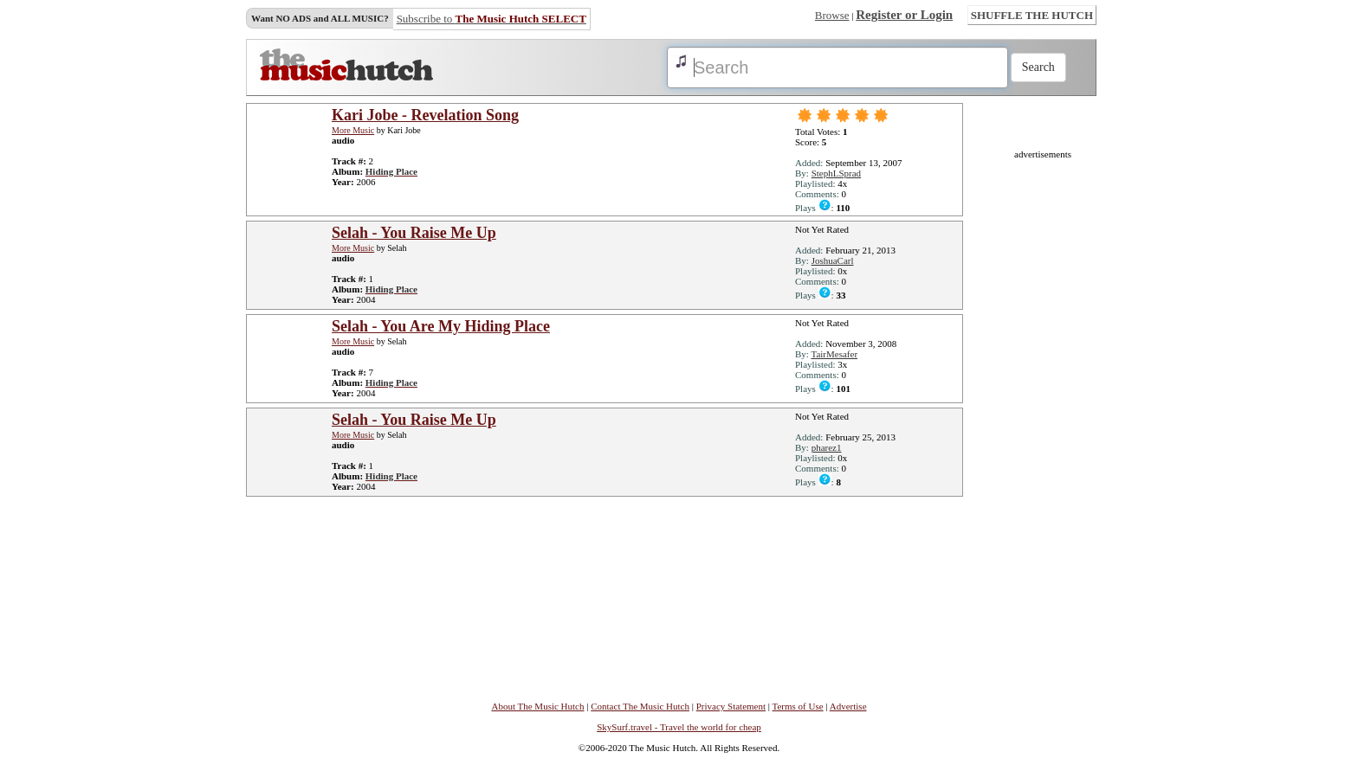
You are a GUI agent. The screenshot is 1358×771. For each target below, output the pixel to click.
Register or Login (904, 15)
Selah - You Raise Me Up (414, 232)
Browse (832, 15)
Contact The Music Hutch (640, 706)
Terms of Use (798, 706)
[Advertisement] (1042, 418)
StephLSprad (836, 173)
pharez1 (827, 447)
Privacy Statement (731, 706)
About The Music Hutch (537, 706)
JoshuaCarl (833, 260)
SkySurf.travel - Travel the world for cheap (679, 727)
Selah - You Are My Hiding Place (441, 326)
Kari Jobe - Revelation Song (425, 115)
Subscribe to (491, 18)
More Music (353, 130)
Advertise (848, 706)
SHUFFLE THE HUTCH (1032, 15)
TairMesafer (834, 354)
